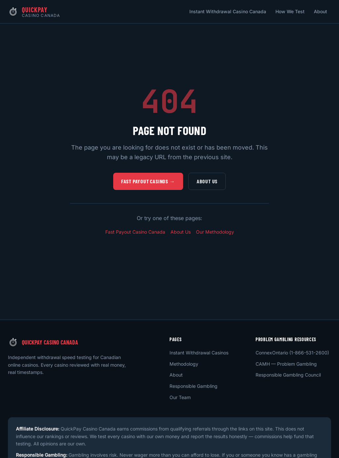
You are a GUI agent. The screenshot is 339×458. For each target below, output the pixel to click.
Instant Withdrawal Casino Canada (227, 11)
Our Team (180, 397)
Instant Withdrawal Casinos (199, 352)
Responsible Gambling (194, 386)
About (320, 11)
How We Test (290, 11)
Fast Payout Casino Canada (135, 232)
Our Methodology (215, 232)
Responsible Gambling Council (288, 375)
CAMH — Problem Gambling (286, 364)
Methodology (184, 364)
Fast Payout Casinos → (148, 181)
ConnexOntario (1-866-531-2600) (292, 352)
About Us (207, 181)
